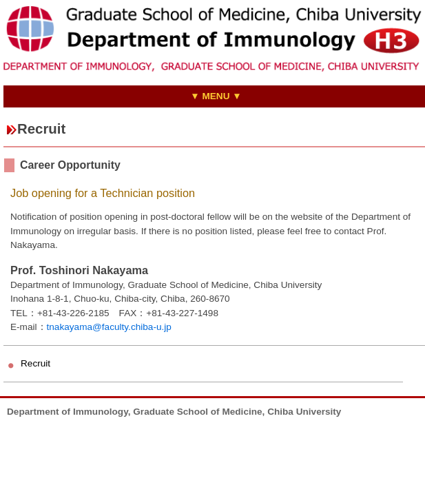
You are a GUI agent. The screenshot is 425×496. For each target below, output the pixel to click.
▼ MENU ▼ (216, 96)
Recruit (35, 363)
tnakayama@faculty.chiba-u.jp (109, 327)
